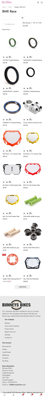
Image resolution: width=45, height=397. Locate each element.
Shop (10, 7)
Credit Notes (6, 352)
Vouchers (5, 358)
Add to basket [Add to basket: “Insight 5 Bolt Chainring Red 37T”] (3, 276)
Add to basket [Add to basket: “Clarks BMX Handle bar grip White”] (3, 244)
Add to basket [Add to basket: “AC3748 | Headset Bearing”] (3, 57)
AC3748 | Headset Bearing (11, 60)
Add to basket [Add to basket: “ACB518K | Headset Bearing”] (24, 88)
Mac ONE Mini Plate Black (30, 279)
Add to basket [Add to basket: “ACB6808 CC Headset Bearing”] (3, 119)
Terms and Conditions (12, 326)
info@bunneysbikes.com (17, 385)
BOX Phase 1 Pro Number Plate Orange (12, 154)
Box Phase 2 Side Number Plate (12, 185)
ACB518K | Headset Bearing (31, 91)
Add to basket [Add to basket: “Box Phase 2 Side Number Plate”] (3, 182)
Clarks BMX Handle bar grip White (11, 248)
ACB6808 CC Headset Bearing (12, 123)
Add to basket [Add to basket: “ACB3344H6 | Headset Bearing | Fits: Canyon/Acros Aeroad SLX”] (24, 57)
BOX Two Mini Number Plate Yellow (11, 217)
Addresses (5, 355)
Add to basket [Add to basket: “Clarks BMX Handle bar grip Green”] (24, 213)
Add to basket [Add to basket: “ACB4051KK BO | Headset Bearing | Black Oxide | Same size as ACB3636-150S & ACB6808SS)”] (3, 88)
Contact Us (8, 337)
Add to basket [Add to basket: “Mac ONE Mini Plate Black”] (24, 276)
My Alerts (5, 361)
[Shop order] (7, 29)
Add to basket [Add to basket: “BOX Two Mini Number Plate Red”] (24, 182)
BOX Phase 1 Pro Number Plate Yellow (32, 154)
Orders (4, 349)
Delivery (7, 323)
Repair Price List (10, 332)
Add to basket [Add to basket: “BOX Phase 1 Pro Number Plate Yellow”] (24, 151)
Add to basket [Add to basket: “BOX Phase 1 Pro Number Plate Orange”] (3, 151)
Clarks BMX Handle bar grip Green (31, 217)
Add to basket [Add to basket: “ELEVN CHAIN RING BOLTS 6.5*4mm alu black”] (24, 244)
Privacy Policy (9, 329)
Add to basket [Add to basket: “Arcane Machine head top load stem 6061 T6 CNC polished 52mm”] (24, 119)
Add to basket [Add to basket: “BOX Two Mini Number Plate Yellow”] (3, 213)
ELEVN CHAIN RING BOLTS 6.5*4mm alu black (31, 248)
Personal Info (6, 346)
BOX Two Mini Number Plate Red (31, 186)
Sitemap (7, 335)
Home (3, 7)
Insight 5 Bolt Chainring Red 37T (12, 279)
